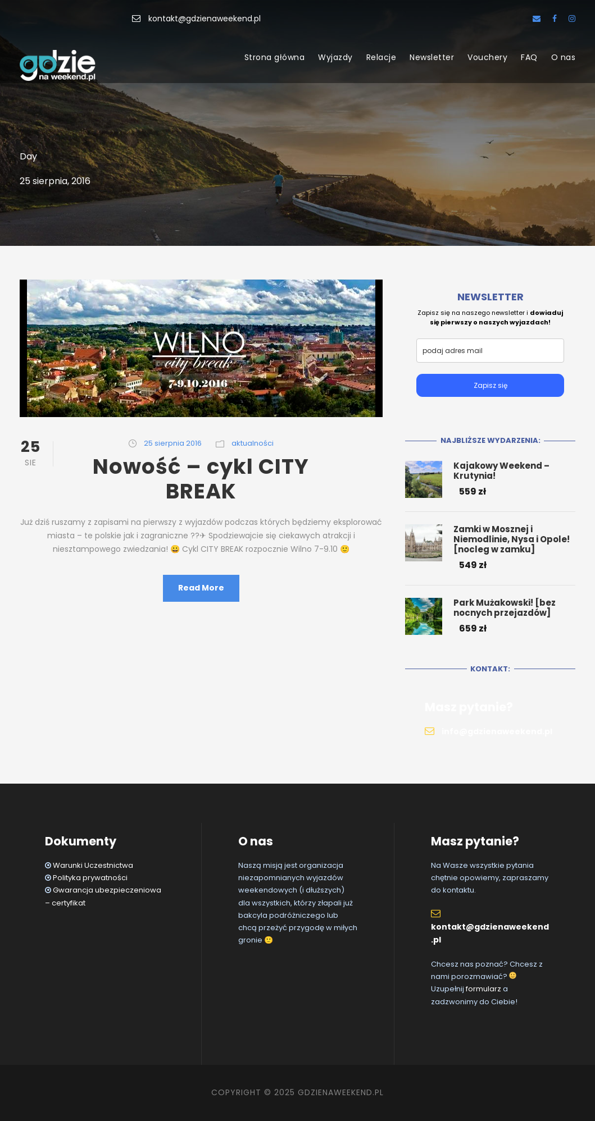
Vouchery (487, 57)
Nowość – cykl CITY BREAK (201, 479)
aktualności (252, 443)
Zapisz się (490, 385)
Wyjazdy (335, 57)
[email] (490, 350)
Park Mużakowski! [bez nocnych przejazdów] (504, 608)
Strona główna (274, 57)
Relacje (381, 57)
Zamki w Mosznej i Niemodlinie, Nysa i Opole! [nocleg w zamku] (511, 539)
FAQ (529, 57)
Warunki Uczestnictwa (93, 865)
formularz (483, 988)
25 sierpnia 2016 (173, 443)
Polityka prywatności (90, 877)
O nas (563, 57)
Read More (201, 587)
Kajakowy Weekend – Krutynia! (501, 471)
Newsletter (432, 57)
